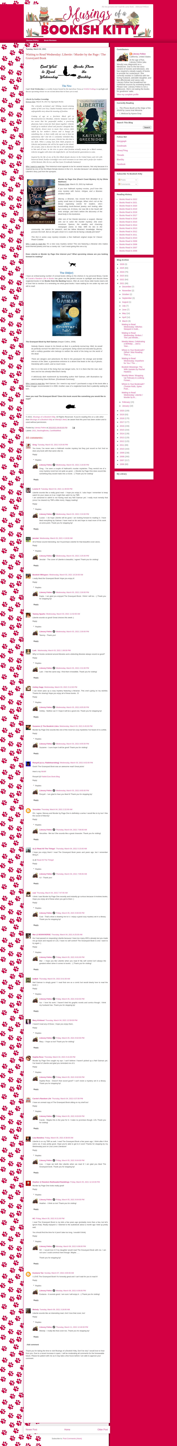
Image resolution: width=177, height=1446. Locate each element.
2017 (122, 422)
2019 (122, 414)
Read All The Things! (45, 860)
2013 (122, 437)
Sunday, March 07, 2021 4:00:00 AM (59, 1273)
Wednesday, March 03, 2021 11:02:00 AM (63, 614)
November (127, 290)
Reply (34, 454)
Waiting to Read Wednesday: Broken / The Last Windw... (132, 335)
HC (33, 1218)
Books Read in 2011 (128, 235)
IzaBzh (35, 979)
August (125, 302)
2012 (122, 441)
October (126, 294)
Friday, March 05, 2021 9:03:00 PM (70, 1116)
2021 (34, 431)
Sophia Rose (38, 1057)
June (124, 309)
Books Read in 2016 (128, 218)
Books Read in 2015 (128, 222)
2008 (122, 456)
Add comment (33, 1345)
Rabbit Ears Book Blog (50, 776)
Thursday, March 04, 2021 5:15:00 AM (71, 849)
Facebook (121, 164)
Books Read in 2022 (128, 199)
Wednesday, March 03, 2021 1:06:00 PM (54, 650)
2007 (122, 460)
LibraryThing (122, 150)
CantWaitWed (55, 431)
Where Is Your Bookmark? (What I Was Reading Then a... (133, 352)
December (127, 287)
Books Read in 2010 (128, 238)
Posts (122, 180)
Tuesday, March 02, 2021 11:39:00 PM (56, 489)
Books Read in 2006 (128, 251)
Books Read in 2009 (128, 241)
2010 (122, 449)
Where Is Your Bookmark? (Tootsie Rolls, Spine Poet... (133, 386)
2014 (122, 433)
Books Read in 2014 (128, 225)
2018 (122, 418)
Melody (35, 1309)
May (124, 313)
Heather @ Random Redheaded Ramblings (50, 1182)
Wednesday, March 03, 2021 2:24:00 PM (72, 514)
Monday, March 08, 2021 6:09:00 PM (71, 1291)
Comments (124, 184)
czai (34, 893)
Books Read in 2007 (128, 247)
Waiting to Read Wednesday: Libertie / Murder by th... (132, 394)
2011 (122, 445)
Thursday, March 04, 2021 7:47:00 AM (52, 893)
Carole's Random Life (41, 1099)
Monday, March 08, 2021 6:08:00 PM (71, 1246)
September (127, 298)
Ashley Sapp (37, 687)
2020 (122, 411)
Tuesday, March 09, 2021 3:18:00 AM (55, 1309)
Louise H (36, 489)
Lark (34, 650)
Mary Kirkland (38, 1020)
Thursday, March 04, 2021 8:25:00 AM (67, 934)
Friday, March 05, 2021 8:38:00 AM (59, 1138)
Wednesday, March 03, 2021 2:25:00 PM (72, 556)
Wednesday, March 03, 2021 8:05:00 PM (72, 707)
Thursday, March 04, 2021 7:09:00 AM (71, 830)
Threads (120, 155)
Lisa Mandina (38, 1138)
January (126, 406)
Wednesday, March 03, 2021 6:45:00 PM (76, 726)
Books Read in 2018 (128, 212)
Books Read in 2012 (128, 231)
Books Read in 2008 (128, 244)
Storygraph (121, 141)
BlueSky (120, 159)
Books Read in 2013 (128, 228)
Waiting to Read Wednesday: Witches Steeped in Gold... (132, 326)
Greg (34, 445)
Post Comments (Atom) (72, 1438)
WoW (43, 771)
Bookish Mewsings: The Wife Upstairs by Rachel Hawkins (133, 369)
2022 (122, 279)
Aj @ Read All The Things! (43, 849)
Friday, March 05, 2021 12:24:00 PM (85, 1182)
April (124, 317)
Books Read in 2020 (128, 206)
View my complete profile (127, 94)
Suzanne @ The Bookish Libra (45, 726)
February (126, 402)
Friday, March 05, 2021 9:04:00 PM (70, 1160)
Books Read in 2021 (128, 202)
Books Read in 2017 (128, 215)
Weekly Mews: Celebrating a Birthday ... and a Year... (133, 343)
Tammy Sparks (38, 614)
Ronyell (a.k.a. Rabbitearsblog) (45, 763)
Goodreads (121, 146)
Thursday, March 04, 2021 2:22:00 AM (56, 809)
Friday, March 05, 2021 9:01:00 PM (70, 957)
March (125, 321)
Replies (38, 460)
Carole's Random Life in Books (41, 278)
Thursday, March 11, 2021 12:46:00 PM (72, 1327)
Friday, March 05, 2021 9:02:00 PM (70, 999)
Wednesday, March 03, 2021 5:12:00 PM (60, 687)
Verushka (36, 809)
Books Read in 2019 (128, 209)
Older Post (102, 1429)
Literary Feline (45, 465)
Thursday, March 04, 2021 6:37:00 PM (67, 1099)
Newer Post (31, 1429)
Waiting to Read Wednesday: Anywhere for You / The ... (133, 360)
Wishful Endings (90, 89)
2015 (122, 430)
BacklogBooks (43, 431)
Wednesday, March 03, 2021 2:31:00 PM (72, 668)
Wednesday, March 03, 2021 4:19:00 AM (56, 538)
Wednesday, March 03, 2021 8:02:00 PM (76, 763)
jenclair (35, 538)
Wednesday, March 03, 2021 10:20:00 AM (66, 575)
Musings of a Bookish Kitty (44, 417)
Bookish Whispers (40, 575)
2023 (122, 276)
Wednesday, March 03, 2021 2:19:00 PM (72, 465)
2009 (122, 453)
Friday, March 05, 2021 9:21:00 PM (50, 1218)
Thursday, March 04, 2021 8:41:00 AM (54, 979)
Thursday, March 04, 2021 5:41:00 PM (59, 1057)
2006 (122, 464)
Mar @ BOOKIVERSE (41, 934)
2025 (122, 268)
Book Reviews (50, 40)
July (124, 306)
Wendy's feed (61, 419)
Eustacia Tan (38, 1273)
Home (67, 1429)
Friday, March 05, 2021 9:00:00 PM (70, 913)
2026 (122, 264)
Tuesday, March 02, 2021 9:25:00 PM (53, 445)
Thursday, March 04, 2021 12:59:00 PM (61, 1020)
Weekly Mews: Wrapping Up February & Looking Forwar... (133, 377)
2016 (122, 426)
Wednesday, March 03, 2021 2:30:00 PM (72, 592)
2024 (122, 272)
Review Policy (32, 40)
